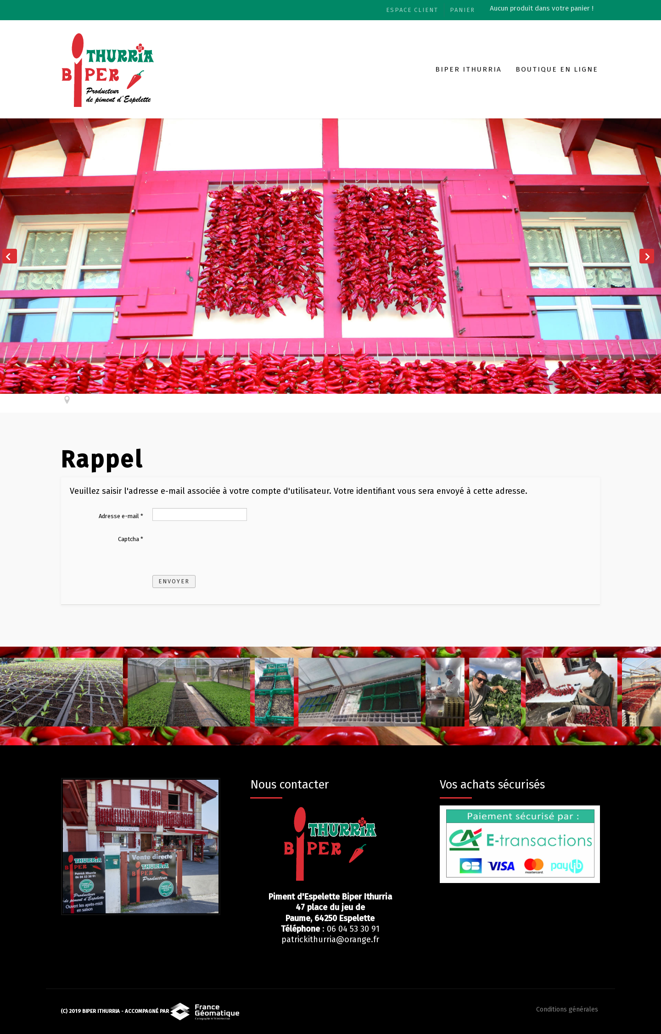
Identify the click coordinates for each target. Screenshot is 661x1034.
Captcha (130, 539)
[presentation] (222, 549)
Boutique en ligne (556, 69)
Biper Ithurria (468, 69)
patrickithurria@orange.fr (330, 939)
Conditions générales (567, 1009)
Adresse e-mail (121, 516)
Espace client (412, 9)
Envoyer (174, 581)
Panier (462, 9)
